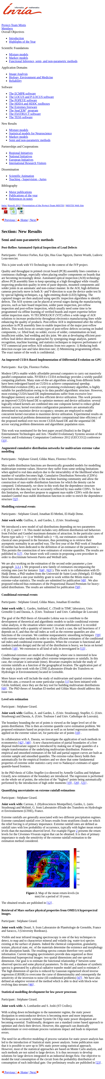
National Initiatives (20, 156)
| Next (34, 220)
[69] (4, 688)
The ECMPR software (22, 93)
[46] (31, 984)
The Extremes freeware (23, 107)
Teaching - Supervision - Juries (27, 179)
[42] (20, 742)
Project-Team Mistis (14, 25)
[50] (77, 587)
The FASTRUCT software (25, 113)
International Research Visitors (27, 163)
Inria (4, 205)
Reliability (15, 80)
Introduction (16, 38)
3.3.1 (17, 566)
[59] (97, 635)
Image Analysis (18, 74)
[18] (15, 648)
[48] (28, 742)
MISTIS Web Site (75, 205)
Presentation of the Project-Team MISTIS (43, 205)
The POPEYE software (23, 100)
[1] (67, 681)
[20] (76, 782)
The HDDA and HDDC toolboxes (29, 103)
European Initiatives (21, 159)
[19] (69, 782)
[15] (82, 648)
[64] (41, 570)
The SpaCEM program (23, 110)
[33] (4, 440)
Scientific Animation (21, 175)
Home (22, 220)
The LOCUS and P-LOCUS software (31, 97)
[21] (83, 782)
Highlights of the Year (22, 41)
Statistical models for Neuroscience (30, 133)
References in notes (21, 198)
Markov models (18, 57)
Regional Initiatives (21, 153)
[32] (15, 499)
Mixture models (18, 54)
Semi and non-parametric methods (29, 140)
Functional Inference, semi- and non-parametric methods (43, 61)
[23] (98, 1062)
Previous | (9, 220)
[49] (83, 580)
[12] (49, 902)
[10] (77, 732)
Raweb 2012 (14, 205)
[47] (79, 977)
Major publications (20, 192)
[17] (19, 553)
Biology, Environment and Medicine (31, 77)
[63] (49, 570)
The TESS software (21, 117)
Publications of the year (23, 195)
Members (7, 28)
